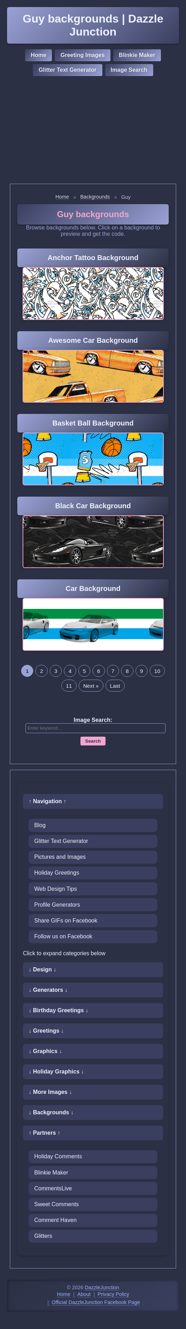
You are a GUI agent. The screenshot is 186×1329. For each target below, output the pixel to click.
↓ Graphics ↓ (45, 1051)
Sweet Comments (56, 1204)
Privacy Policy (113, 1294)
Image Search (129, 70)
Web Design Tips (55, 889)
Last (115, 686)
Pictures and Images (60, 857)
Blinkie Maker (137, 55)
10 (157, 671)
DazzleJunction (102, 1287)
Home (38, 55)
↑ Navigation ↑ (47, 801)
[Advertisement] (93, 131)
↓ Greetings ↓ (46, 1031)
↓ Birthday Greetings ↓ (58, 1010)
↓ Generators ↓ (48, 990)
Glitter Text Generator (67, 70)
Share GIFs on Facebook (65, 921)
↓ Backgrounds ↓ (51, 1112)
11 (69, 686)
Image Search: (93, 720)
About (84, 1294)
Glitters (43, 1236)
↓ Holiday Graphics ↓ (56, 1072)
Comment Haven (55, 1220)
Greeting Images (82, 55)
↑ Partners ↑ (44, 1133)
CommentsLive (53, 1188)
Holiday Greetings (56, 873)
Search (93, 741)
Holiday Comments (58, 1156)
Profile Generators (57, 905)
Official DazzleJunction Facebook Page (96, 1302)
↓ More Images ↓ (50, 1092)
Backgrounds (95, 197)
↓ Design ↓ (42, 969)
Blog (40, 825)
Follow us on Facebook (63, 936)
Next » (91, 686)
